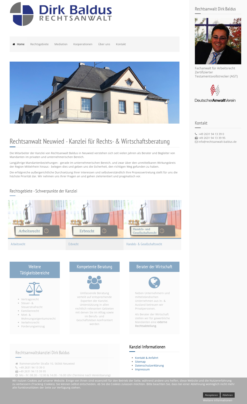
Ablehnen (227, 395)
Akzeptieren (211, 395)
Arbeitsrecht (18, 244)
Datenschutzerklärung (149, 365)
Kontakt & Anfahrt (146, 358)
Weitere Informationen (217, 400)
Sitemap (140, 361)
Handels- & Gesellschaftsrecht (144, 244)
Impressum (142, 369)
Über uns (104, 44)
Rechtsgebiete (39, 44)
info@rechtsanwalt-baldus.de (217, 141)
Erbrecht (74, 244)
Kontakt (121, 44)
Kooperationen (82, 44)
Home (19, 44)
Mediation (61, 44)
